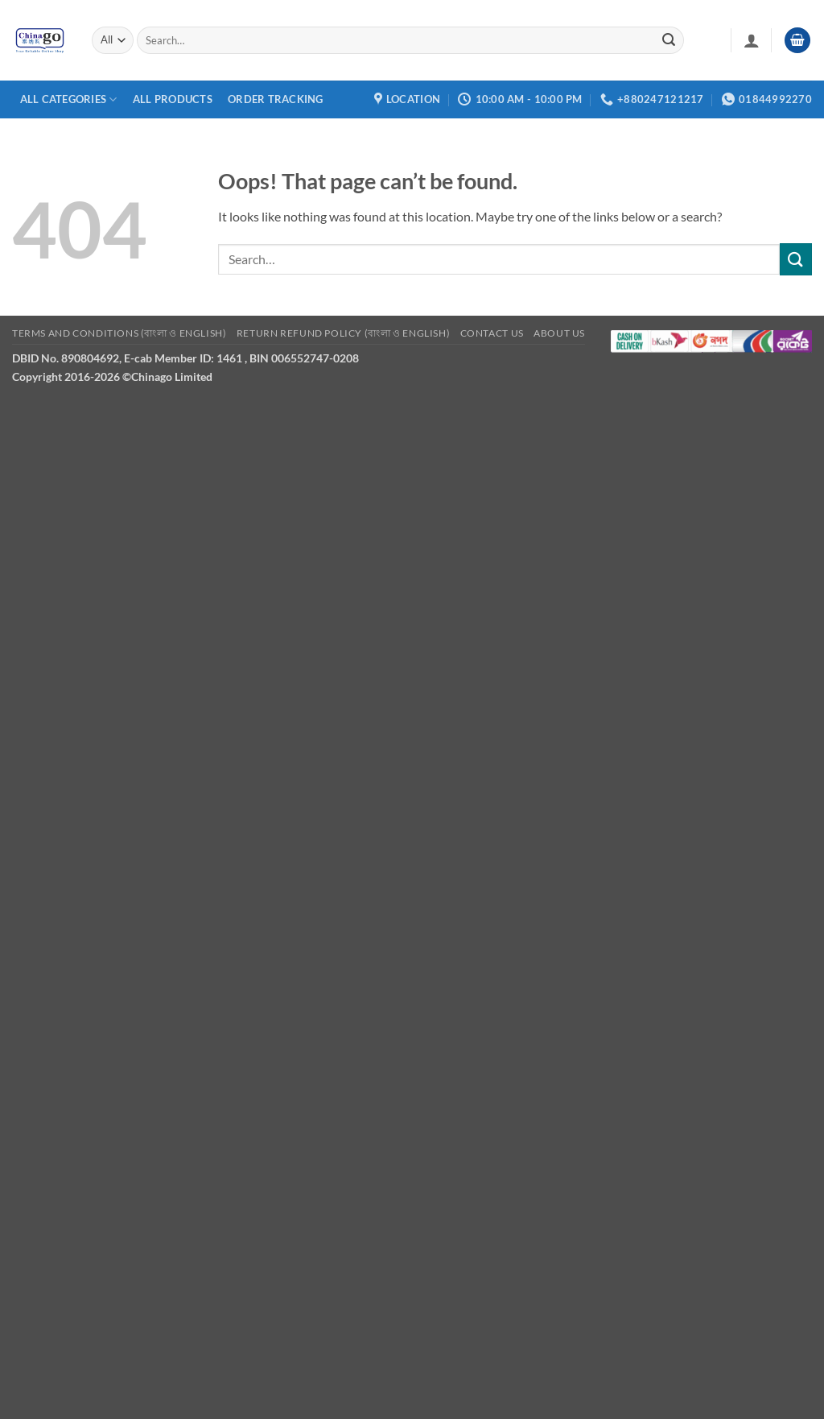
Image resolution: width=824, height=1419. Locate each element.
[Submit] (668, 40)
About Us (559, 333)
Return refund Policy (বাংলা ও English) (343, 333)
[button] (752, 40)
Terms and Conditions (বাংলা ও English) (119, 333)
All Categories (68, 99)
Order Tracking (275, 99)
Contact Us (492, 333)
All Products (172, 99)
